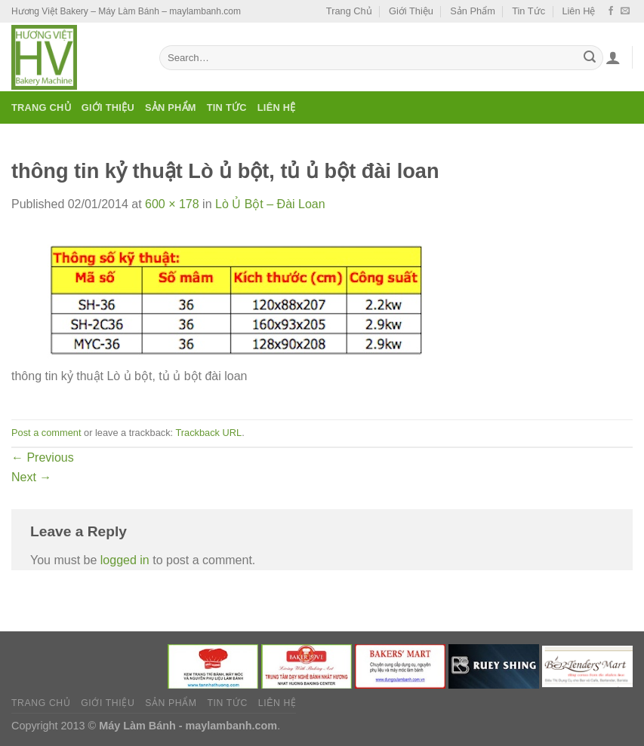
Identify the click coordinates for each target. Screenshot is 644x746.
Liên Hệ (578, 11)
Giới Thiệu (411, 11)
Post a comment (46, 432)
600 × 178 (172, 204)
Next (31, 477)
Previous (42, 457)
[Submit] (589, 58)
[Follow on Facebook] (610, 11)
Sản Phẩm (472, 11)
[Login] (613, 57)
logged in (124, 560)
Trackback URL (208, 432)
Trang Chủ (349, 11)
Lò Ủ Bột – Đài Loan (270, 204)
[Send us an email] (625, 11)
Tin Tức (528, 11)
